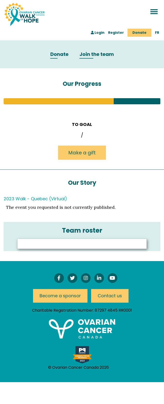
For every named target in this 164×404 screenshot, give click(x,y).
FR (157, 32)
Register (116, 32)
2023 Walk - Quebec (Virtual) (35, 199)
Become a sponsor (60, 296)
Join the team (96, 54)
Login (97, 32)
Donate (139, 32)
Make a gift (82, 152)
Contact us (110, 296)
